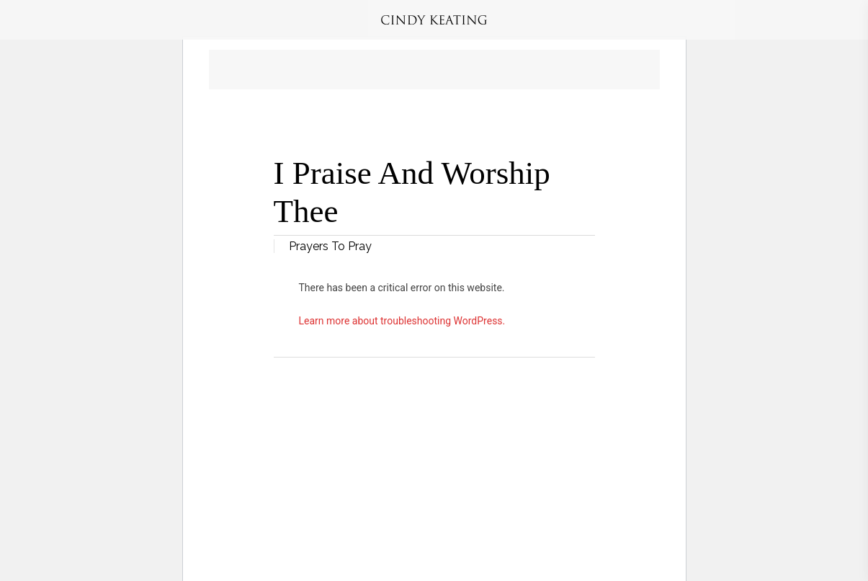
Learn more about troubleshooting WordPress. (402, 321)
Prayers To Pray (330, 246)
